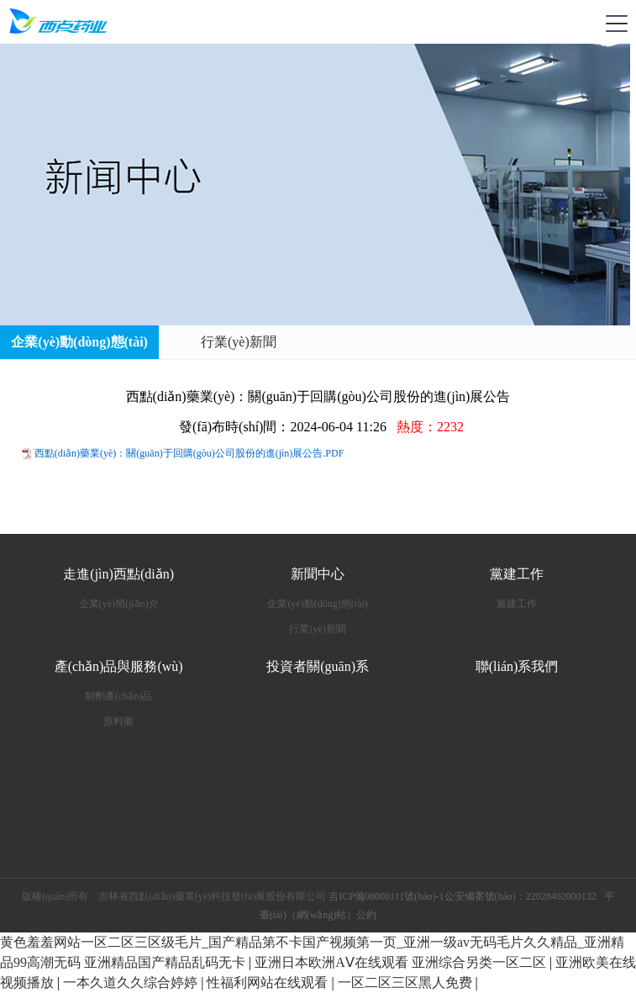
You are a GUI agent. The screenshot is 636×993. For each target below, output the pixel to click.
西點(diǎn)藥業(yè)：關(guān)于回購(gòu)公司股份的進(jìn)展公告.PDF (189, 453)
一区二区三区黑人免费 (407, 982)
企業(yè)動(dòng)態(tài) (79, 342)
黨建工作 (517, 574)
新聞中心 (317, 574)
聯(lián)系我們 (517, 666)
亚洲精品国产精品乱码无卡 (166, 962)
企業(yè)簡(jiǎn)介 (119, 604)
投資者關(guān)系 (317, 666)
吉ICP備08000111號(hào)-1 (386, 896)
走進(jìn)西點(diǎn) (118, 574)
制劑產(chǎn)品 (118, 696)
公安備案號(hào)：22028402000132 (520, 896)
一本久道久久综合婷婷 (132, 982)
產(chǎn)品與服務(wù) (119, 666)
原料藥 (118, 721)
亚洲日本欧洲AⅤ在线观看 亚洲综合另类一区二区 (402, 962)
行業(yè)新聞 (238, 342)
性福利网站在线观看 (269, 982)
